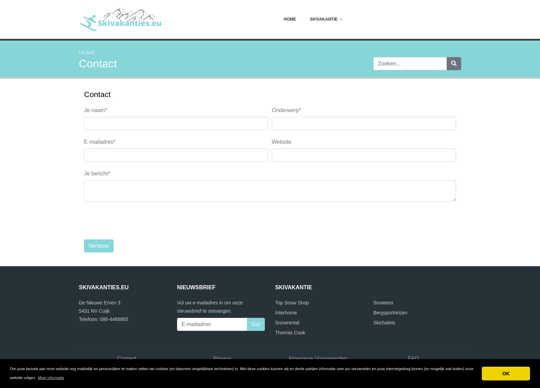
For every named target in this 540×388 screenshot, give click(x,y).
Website (282, 142)
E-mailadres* (100, 142)
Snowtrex (383, 302)
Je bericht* (97, 173)
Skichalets (384, 322)
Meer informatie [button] (51, 378)
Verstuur (99, 246)
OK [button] (506, 373)
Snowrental (287, 322)
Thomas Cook (290, 332)
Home (290, 19)
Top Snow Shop (292, 302)
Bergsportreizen (390, 312)
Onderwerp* (286, 110)
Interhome (286, 312)
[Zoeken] (454, 63)
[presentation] (136, 220)
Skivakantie (326, 19)
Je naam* (95, 110)
